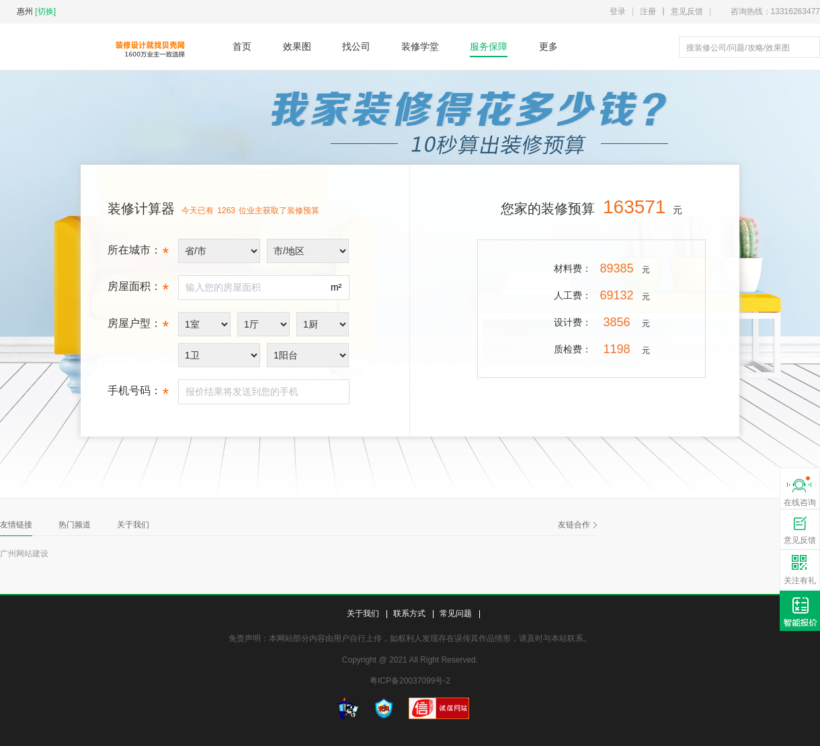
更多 (548, 46)
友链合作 (577, 524)
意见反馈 (687, 11)
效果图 (297, 46)
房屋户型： (138, 326)
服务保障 (488, 46)
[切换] (45, 11)
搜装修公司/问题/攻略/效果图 (738, 47)
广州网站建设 (24, 553)
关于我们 (133, 524)
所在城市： (138, 253)
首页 (242, 46)
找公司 (356, 46)
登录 (618, 11)
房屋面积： (138, 289)
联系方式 (409, 613)
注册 (648, 11)
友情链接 (16, 524)
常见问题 (456, 613)
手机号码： (138, 394)
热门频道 (74, 524)
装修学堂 (420, 46)
